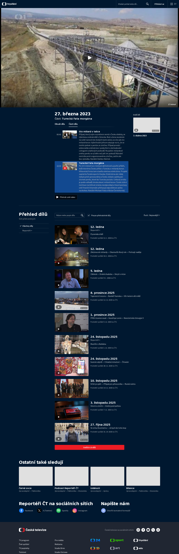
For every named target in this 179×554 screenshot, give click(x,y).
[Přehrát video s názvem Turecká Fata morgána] (89, 57)
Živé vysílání (24, 544)
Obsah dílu (60, 124)
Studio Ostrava (61, 552)
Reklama (58, 544)
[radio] (34, 226)
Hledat (146, 4)
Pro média (59, 540)
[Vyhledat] (82, 215)
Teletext (22, 552)
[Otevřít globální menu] (173, 4)
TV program (24, 540)
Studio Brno (60, 548)
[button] (89, 57)
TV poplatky (24, 548)
